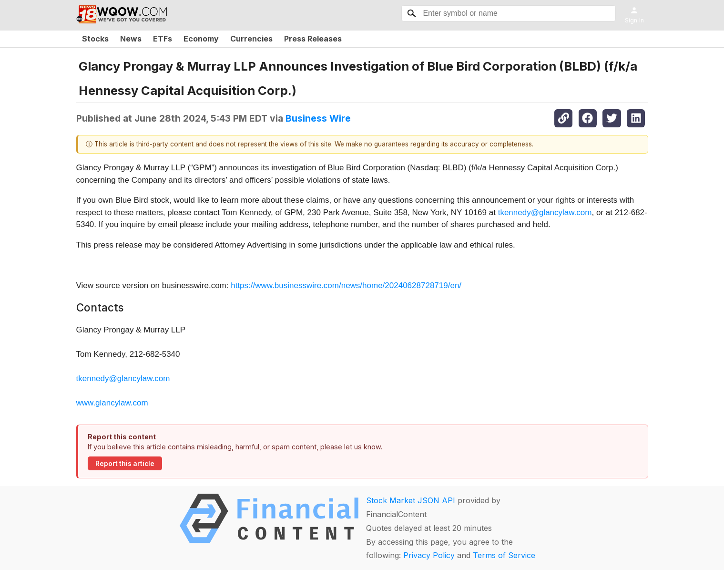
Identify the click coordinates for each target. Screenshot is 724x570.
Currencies (251, 38)
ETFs (162, 38)
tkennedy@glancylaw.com (545, 212)
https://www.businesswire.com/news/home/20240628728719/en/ (346, 285)
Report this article (124, 463)
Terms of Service (504, 555)
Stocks (95, 38)
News (131, 38)
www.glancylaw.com (112, 402)
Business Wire (318, 118)
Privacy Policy (429, 555)
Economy (201, 38)
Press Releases (313, 38)
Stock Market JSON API (410, 500)
